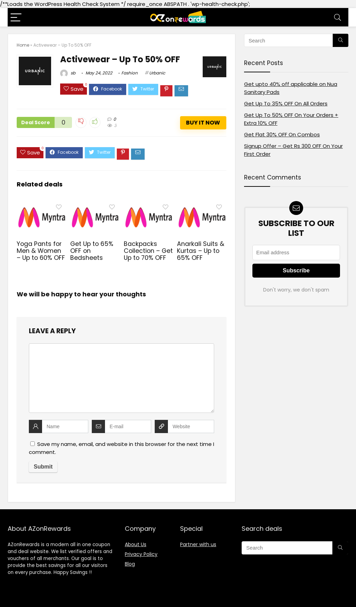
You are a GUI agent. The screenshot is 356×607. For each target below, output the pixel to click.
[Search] (337, 17)
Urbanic (157, 73)
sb (67, 73)
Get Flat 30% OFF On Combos (282, 134)
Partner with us (198, 544)
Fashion (129, 73)
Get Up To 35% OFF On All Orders (285, 103)
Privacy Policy (141, 554)
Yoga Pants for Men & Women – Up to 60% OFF (41, 251)
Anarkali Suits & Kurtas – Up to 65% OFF (200, 251)
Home (23, 45)
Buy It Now (203, 123)
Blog (130, 563)
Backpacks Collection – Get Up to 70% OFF (148, 251)
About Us (135, 544)
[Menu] (16, 17)
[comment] (121, 378)
